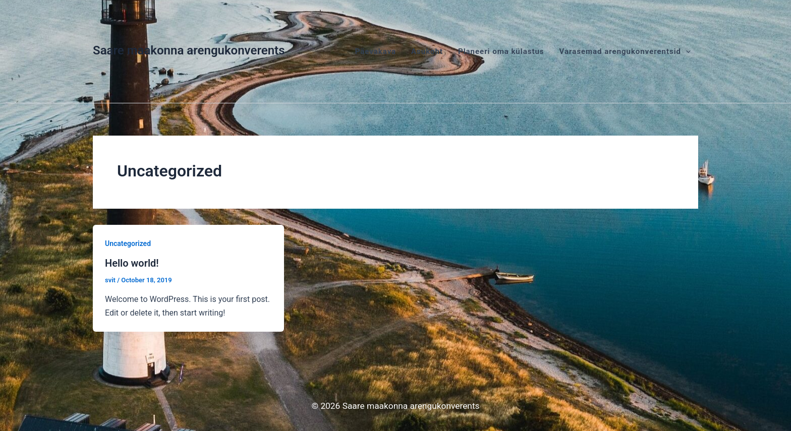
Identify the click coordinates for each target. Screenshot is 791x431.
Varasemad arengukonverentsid (625, 51)
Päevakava (375, 51)
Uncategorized (128, 243)
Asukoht (427, 51)
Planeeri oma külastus (501, 51)
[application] (686, 51)
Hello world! (132, 263)
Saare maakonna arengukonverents (189, 50)
